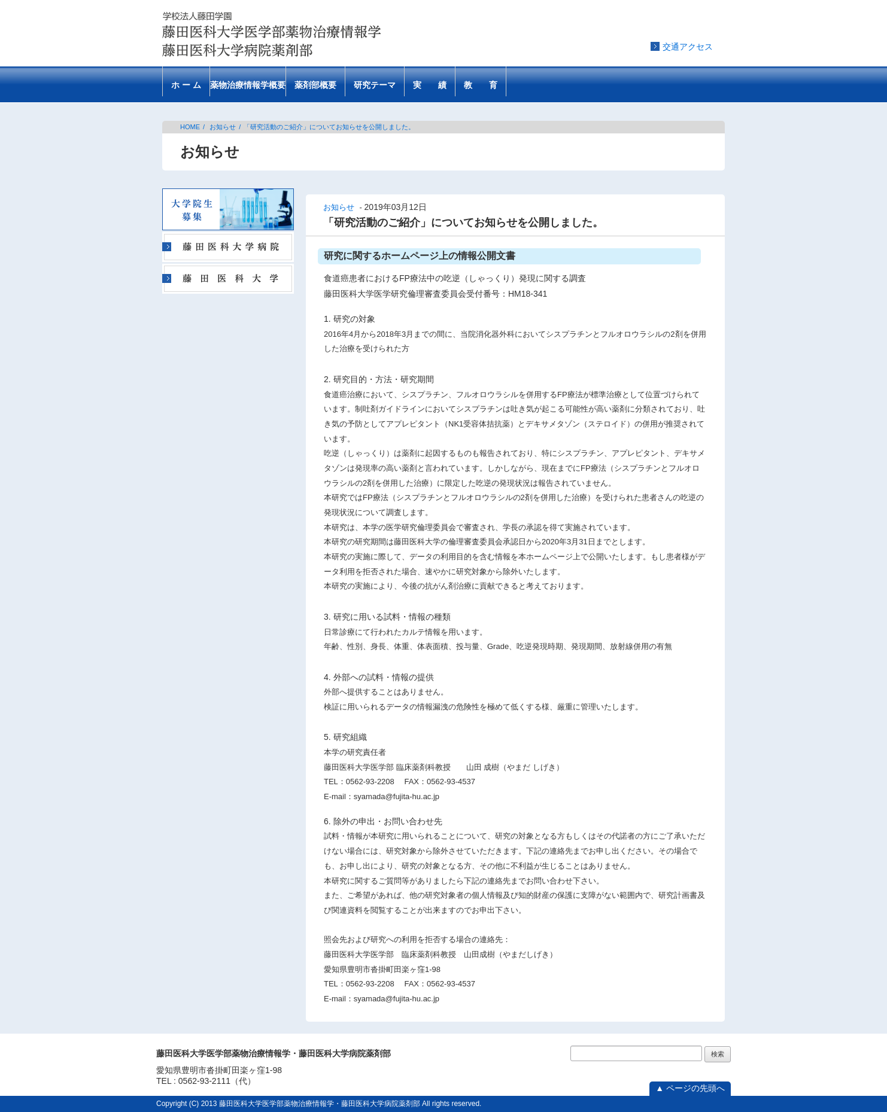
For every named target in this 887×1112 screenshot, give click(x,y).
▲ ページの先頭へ (690, 1088)
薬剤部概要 (315, 85)
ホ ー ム (186, 85)
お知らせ (222, 126)
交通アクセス (688, 46)
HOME (190, 126)
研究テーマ (374, 85)
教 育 (480, 85)
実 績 (430, 85)
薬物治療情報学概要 (247, 85)
